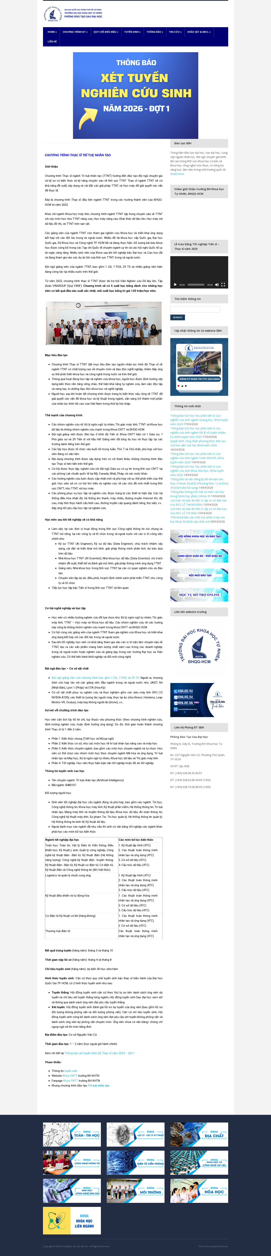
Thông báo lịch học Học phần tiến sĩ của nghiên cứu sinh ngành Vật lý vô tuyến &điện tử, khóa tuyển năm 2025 (198, 432)
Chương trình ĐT (75, 32)
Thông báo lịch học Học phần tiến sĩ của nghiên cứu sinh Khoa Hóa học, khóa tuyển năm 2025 (197, 471)
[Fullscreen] (223, 285)
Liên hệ (52, 41)
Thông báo (155, 32)
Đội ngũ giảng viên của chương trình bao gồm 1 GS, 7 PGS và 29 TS (95, 678)
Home (52, 32)
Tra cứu (175, 32)
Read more (177, 174)
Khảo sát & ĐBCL (199, 32)
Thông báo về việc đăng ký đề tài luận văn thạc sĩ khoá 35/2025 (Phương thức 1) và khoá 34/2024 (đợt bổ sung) (199, 483)
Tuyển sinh (132, 32)
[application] (199, 272)
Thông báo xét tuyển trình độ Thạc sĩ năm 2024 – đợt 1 (100, 1053)
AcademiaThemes (218, 1246)
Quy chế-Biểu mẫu (106, 32)
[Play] (175, 285)
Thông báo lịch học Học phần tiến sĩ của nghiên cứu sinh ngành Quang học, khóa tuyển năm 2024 (199, 420)
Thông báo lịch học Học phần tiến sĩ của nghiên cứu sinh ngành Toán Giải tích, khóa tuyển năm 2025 (197, 458)
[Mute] (217, 285)
